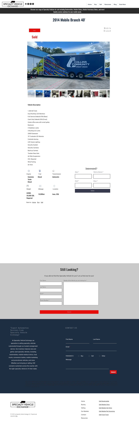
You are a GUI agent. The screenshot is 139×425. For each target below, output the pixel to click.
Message (68, 359)
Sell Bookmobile (104, 401)
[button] (107, 4)
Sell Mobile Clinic (104, 404)
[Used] (34, 30)
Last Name (43, 287)
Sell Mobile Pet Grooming (107, 411)
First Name (43, 280)
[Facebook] (26, 4)
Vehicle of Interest (97, 172)
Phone (95, 181)
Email (76, 181)
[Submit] (92, 191)
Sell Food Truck (104, 415)
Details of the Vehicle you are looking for (75, 280)
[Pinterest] (31, 4)
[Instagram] (28, 4)
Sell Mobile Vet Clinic (105, 408)
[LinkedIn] (33, 4)
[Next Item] (107, 65)
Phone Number (44, 300)
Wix (16, 416)
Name (76, 172)
